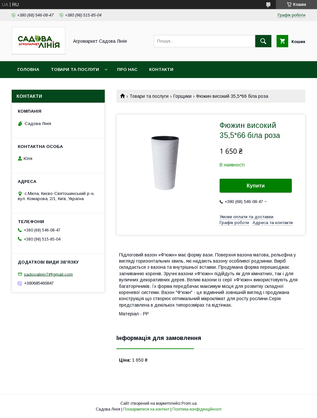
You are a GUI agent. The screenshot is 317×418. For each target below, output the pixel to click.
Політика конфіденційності (197, 409)
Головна (28, 69)
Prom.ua (189, 403)
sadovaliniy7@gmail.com (48, 274)
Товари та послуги (75, 69)
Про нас (127, 69)
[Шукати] (263, 41)
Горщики (182, 96)
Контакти (161, 69)
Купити (256, 185)
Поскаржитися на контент (146, 409)
